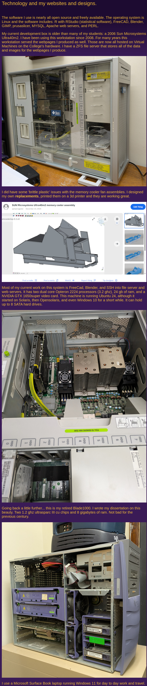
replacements (27, 196)
